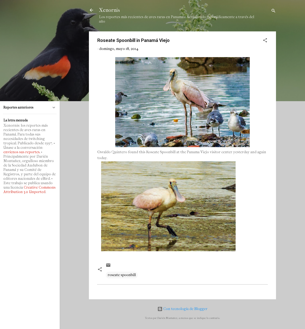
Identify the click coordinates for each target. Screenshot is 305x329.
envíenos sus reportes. (21, 152)
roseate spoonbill (122, 275)
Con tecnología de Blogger (182, 309)
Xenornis (109, 10)
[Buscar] (273, 11)
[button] (265, 41)
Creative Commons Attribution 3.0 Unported (29, 189)
